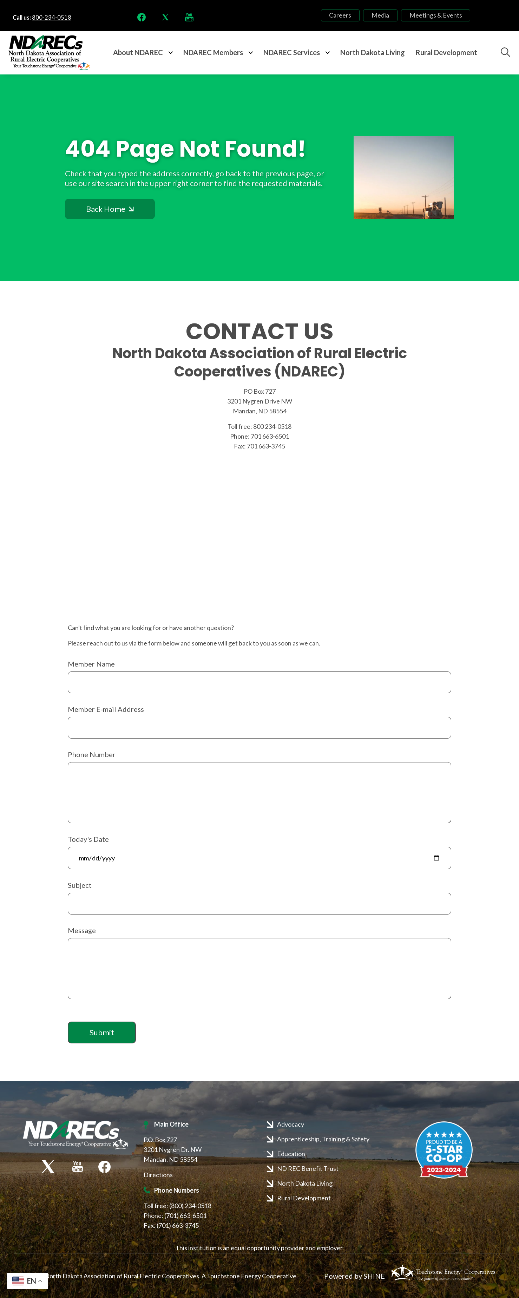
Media (380, 15)
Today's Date (88, 839)
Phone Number (92, 754)
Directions (158, 1175)
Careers (345, 15)
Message (82, 930)
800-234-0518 (51, 17)
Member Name (91, 664)
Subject (80, 885)
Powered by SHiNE (354, 1276)
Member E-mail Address (106, 709)
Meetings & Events (431, 15)
